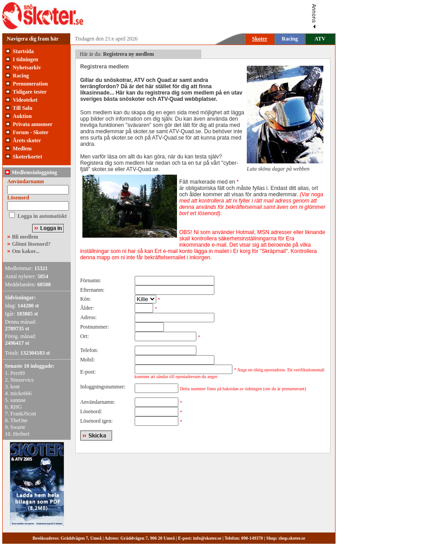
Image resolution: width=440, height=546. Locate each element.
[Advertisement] (204, 15)
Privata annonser (32, 124)
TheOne (19, 420)
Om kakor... (26, 251)
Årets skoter (27, 140)
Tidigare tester (29, 92)
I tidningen (25, 59)
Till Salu (22, 108)
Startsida (23, 51)
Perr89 (17, 373)
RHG (16, 407)
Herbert (21, 434)
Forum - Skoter (30, 132)
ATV (319, 39)
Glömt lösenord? (31, 244)
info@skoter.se (207, 538)
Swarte (17, 427)
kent (15, 387)
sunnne (18, 400)
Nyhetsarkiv (27, 67)
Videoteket (25, 100)
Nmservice (22, 380)
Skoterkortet (27, 156)
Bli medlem (25, 237)
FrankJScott (23, 414)
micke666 (21, 393)
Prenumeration (30, 84)
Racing (290, 39)
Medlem (22, 148)
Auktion (22, 116)
